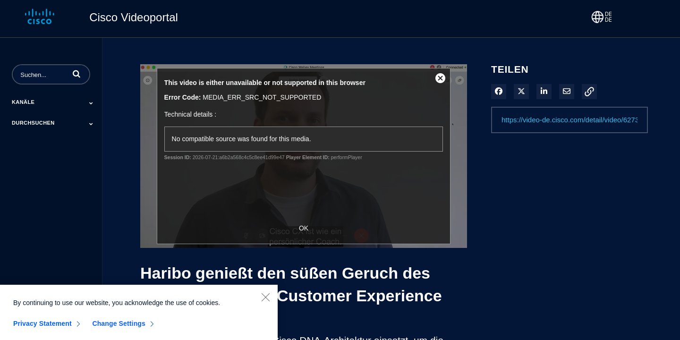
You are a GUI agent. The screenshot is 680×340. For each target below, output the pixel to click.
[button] (76, 73)
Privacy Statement (42, 327)
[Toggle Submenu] (91, 103)
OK (303, 228)
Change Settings (118, 327)
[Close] (265, 300)
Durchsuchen (33, 123)
